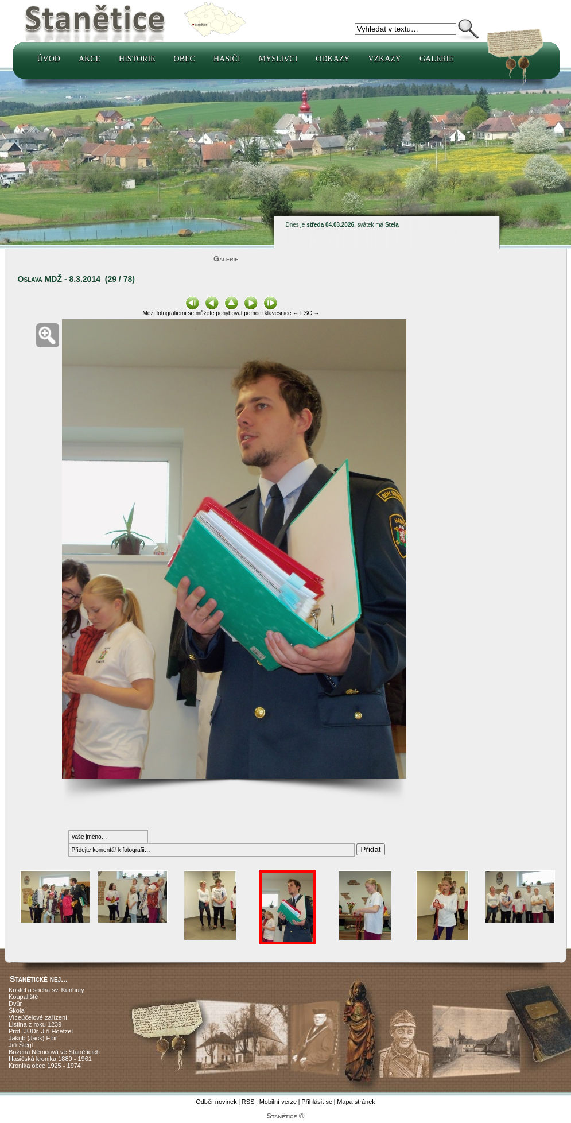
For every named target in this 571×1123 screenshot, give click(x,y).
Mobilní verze (278, 1101)
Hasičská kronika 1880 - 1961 (50, 1058)
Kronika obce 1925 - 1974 (45, 1065)
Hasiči (226, 59)
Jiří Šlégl (21, 1044)
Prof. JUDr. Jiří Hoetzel (41, 1031)
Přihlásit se (316, 1101)
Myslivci (278, 59)
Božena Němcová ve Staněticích (54, 1051)
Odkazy (332, 59)
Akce (89, 59)
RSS (248, 1101)
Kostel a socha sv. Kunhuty (46, 989)
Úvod (48, 59)
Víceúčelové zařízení (38, 1017)
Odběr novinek (216, 1101)
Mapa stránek (356, 1101)
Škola (17, 1010)
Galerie (436, 59)
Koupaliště (23, 996)
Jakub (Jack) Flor (33, 1038)
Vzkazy (384, 59)
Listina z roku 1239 (35, 1024)
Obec (184, 59)
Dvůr (15, 1003)
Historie (137, 59)
